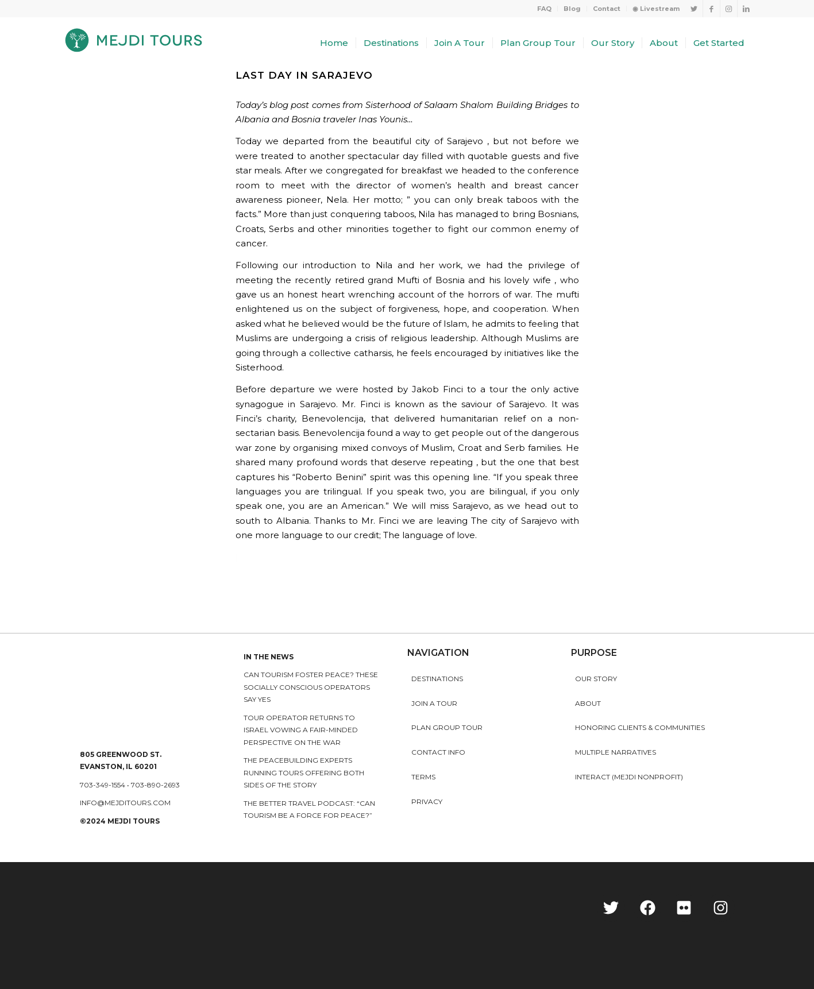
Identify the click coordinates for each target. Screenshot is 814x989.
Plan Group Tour (447, 727)
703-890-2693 (155, 785)
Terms (423, 776)
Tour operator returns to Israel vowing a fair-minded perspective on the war (301, 730)
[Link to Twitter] (694, 8)
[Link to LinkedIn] (746, 8)
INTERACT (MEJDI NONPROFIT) (629, 776)
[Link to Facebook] (711, 8)
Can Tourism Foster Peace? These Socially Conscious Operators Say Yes (311, 687)
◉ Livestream (656, 9)
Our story (596, 678)
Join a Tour (434, 703)
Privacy (426, 801)
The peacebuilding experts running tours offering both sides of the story (304, 772)
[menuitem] (544, 8)
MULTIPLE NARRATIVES (615, 752)
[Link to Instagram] (728, 8)
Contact (606, 9)
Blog (572, 9)
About (588, 703)
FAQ (544, 9)
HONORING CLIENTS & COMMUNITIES (640, 727)
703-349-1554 (102, 785)
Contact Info (438, 752)
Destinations (437, 678)
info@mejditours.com (125, 802)
